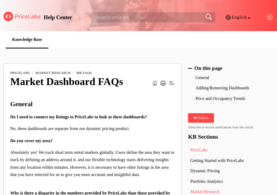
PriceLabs (20, 73)
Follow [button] (201, 118)
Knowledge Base (28, 39)
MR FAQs (84, 73)
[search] (153, 17)
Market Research (53, 73)
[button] (238, 17)
